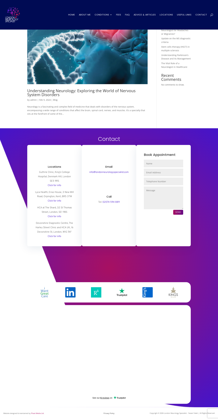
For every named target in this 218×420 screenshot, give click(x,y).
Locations (166, 15)
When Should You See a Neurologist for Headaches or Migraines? (174, 30)
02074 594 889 (111, 202)
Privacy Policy (109, 413)
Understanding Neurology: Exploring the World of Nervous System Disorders (81, 92)
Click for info (54, 185)
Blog (55, 99)
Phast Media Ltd (37, 413)
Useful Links (184, 15)
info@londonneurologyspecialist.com (109, 172)
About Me (85, 15)
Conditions (102, 15)
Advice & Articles (145, 15)
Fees (118, 15)
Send (178, 212)
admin (33, 99)
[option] (45, 292)
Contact (201, 15)
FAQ (127, 15)
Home (71, 15)
